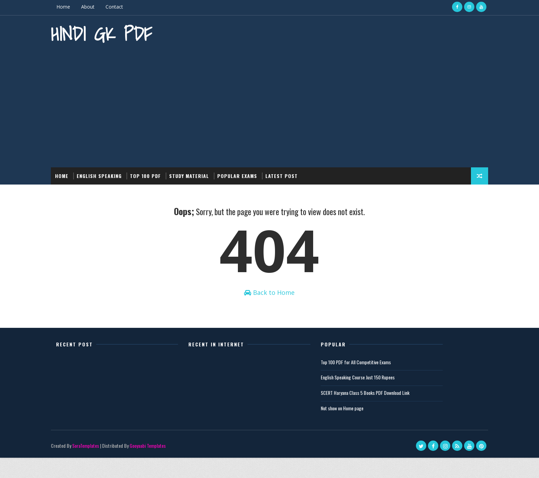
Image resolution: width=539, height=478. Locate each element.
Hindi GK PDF (122, 33)
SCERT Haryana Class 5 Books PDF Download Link (381, 412)
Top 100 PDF (166, 171)
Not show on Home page (358, 428)
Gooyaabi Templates (169, 465)
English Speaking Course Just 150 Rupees (374, 397)
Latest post (302, 171)
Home (84, 6)
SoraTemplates (106, 465)
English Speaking (120, 171)
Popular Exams (258, 171)
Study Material (210, 171)
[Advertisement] (269, 105)
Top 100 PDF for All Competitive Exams (372, 382)
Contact (135, 6)
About (109, 6)
